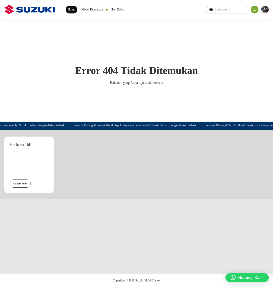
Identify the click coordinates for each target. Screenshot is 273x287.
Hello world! (21, 144)
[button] (247, 277)
